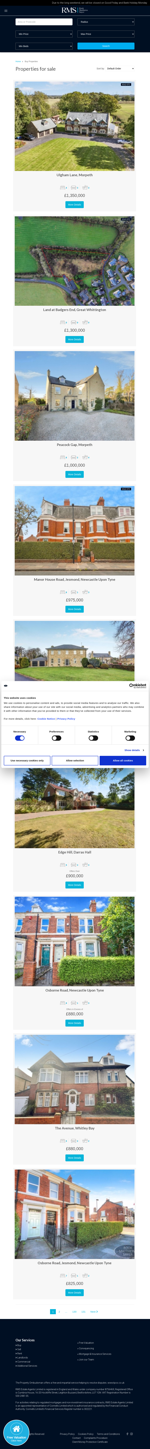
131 (83, 1311)
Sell (19, 1349)
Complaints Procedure (95, 1438)
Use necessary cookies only (27, 760)
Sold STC (126, 84)
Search (106, 46)
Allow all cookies (123, 760)
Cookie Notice (46, 718)
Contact (76, 1438)
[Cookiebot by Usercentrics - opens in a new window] (131, 685)
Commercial (23, 1361)
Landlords (22, 1357)
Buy (19, 1345)
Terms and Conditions (108, 1434)
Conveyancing (86, 1348)
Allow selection (75, 760)
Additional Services (27, 1366)
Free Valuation (86, 1342)
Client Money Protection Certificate (90, 1442)
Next (94, 1311)
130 (74, 1311)
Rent (19, 1353)
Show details (132, 750)
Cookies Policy (86, 1434)
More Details (74, 204)
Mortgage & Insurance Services (95, 1354)
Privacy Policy (66, 718)
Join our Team (86, 1359)
